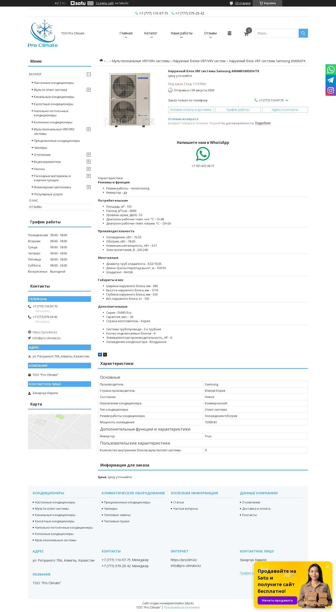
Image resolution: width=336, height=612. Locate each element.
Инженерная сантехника (52, 187)
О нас (33, 201)
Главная (126, 33)
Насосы (39, 169)
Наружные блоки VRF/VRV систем (199, 61)
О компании (251, 502)
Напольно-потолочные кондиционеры (51, 113)
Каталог (150, 33)
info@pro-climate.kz (46, 338)
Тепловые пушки (116, 521)
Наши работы (181, 33)
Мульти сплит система (50, 90)
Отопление (42, 155)
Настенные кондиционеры (54, 83)
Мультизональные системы (55, 540)
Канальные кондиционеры (54, 97)
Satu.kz (189, 603)
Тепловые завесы (117, 515)
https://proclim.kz (45, 332)
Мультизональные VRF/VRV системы (140, 61)
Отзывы (210, 33)
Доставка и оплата (256, 508)
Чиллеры (40, 148)
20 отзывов (242, 3)
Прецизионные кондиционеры (57, 141)
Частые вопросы (185, 508)
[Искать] (303, 33)
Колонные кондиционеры (53, 122)
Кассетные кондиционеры (53, 104)
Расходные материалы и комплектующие (52, 178)
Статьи (178, 502)
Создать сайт (105, 3)
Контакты (249, 515)
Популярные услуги (48, 194)
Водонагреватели (47, 162)
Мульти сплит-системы (52, 508)
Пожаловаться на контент (182, 607)
